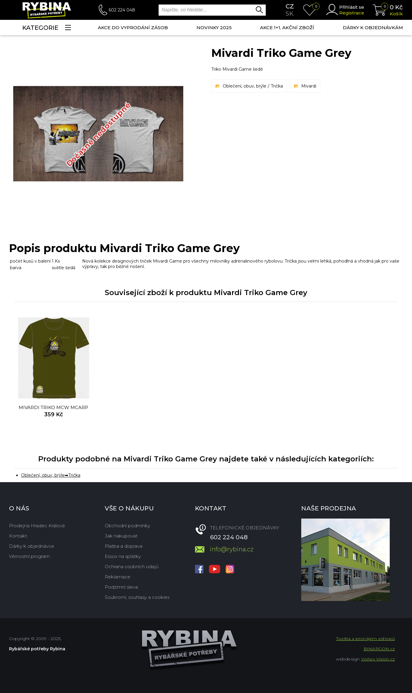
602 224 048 (122, 10)
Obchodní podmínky (127, 525)
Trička (277, 86)
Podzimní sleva (121, 587)
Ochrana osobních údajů (132, 566)
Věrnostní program (29, 556)
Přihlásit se (351, 7)
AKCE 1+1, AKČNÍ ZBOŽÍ (287, 27)
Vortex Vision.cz (378, 659)
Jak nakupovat (121, 536)
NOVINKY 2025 (214, 27)
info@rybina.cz (231, 549)
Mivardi (308, 86)
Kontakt (18, 536)
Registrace (351, 13)
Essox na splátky (123, 556)
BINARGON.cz (379, 648)
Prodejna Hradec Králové (37, 525)
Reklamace (117, 577)
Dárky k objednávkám (373, 27)
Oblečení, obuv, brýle (244, 86)
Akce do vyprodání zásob (133, 27)
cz (290, 6)
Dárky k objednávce (31, 546)
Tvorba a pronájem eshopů (365, 638)
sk (289, 13)
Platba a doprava (123, 546)
